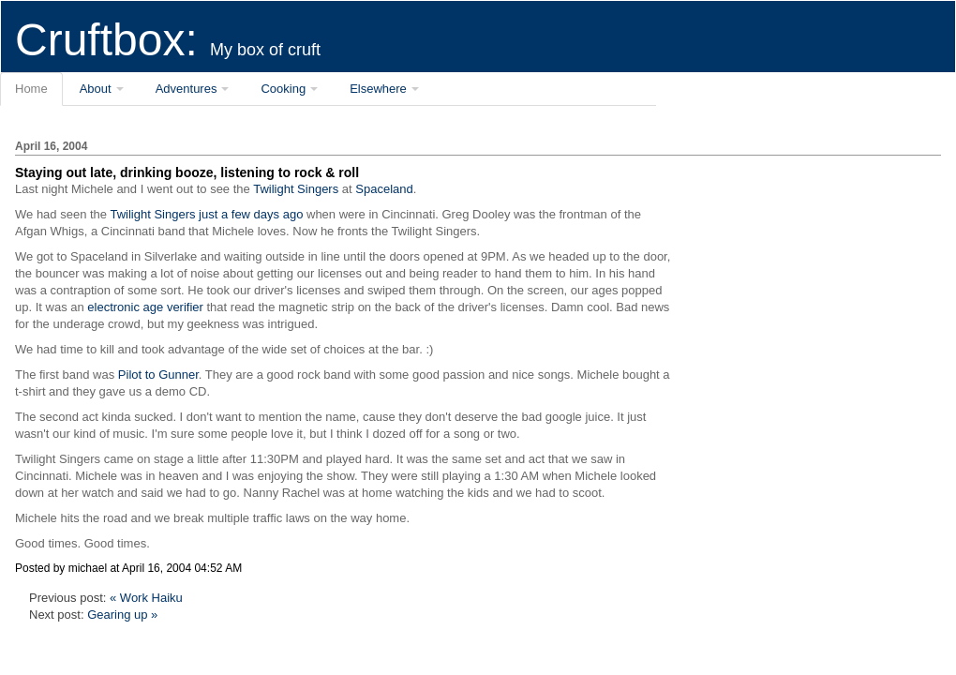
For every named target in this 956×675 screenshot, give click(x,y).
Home (31, 89)
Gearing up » (122, 615)
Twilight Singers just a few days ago (206, 214)
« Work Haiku (146, 598)
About (96, 89)
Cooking (283, 89)
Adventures (186, 89)
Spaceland (383, 189)
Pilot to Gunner (158, 375)
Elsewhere (378, 89)
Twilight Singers (295, 189)
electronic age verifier (145, 307)
